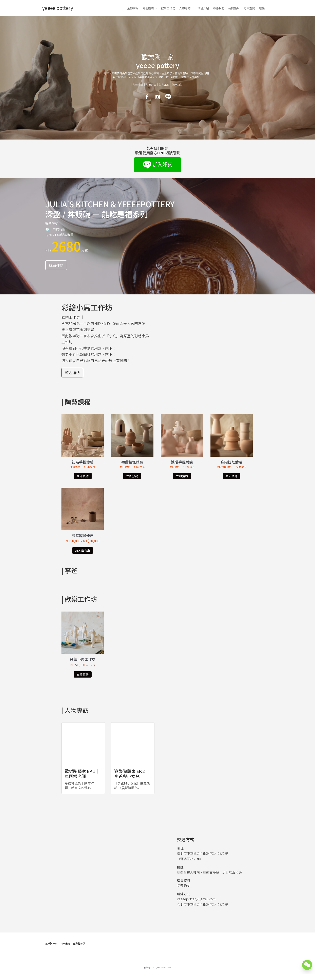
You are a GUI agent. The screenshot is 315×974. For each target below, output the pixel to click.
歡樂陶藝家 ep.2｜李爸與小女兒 (131, 773)
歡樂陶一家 (51, 943)
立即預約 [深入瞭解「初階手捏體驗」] (83, 476)
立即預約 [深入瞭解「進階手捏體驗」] (182, 476)
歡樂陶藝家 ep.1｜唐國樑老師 (82, 773)
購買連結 (56, 265)
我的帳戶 (234, 8)
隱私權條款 (79, 943)
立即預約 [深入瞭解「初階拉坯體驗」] (132, 476)
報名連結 (72, 372)
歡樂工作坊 (168, 8)
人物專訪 (184, 8)
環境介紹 (203, 8)
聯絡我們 (218, 8)
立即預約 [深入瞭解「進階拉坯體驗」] (231, 476)
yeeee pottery (57, 7)
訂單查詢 (249, 8)
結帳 (262, 8)
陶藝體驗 (148, 8)
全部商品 (132, 8)
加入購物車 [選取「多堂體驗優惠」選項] (82, 551)
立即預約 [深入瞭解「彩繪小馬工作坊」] (83, 674)
